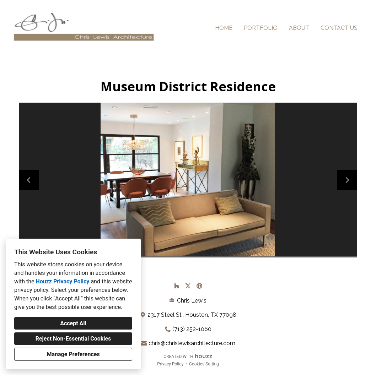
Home (223, 28)
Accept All (73, 323)
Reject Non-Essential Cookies (73, 338)
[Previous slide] (29, 180)
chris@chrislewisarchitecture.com (192, 343)
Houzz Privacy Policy (62, 281)
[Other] (199, 285)
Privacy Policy (170, 364)
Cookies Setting (204, 364)
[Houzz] (176, 285)
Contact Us (339, 28)
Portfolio (261, 28)
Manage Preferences (73, 354)
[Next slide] (347, 180)
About (299, 28)
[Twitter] (188, 285)
